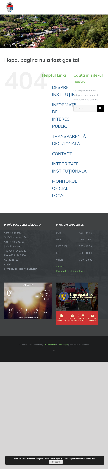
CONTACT (62, 153)
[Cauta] (100, 108)
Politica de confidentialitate (70, 271)
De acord (56, 462)
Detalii (92, 459)
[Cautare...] (85, 108)
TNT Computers (49, 345)
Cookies (60, 266)
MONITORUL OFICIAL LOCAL (64, 188)
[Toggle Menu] (102, 7)
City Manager (63, 345)
